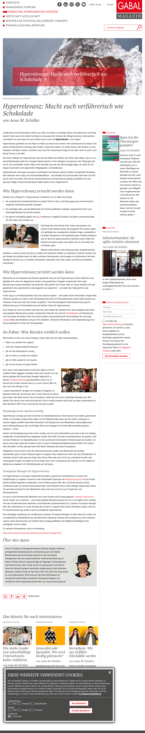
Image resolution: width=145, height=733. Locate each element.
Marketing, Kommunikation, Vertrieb (33, 11)
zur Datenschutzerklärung (90, 694)
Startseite (13, 2)
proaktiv (6, 319)
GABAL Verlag (95, 4)
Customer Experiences (84, 496)
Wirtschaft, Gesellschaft (23, 16)
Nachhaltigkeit (72, 313)
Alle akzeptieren (79, 703)
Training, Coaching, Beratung (25, 25)
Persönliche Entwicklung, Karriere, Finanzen (36, 20)
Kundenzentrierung (18, 379)
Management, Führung (21, 7)
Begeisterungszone (74, 479)
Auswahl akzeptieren (81, 710)
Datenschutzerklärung (112, 324)
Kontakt (110, 4)
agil (38, 216)
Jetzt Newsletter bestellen (116, 356)
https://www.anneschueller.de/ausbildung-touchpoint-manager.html (32, 533)
